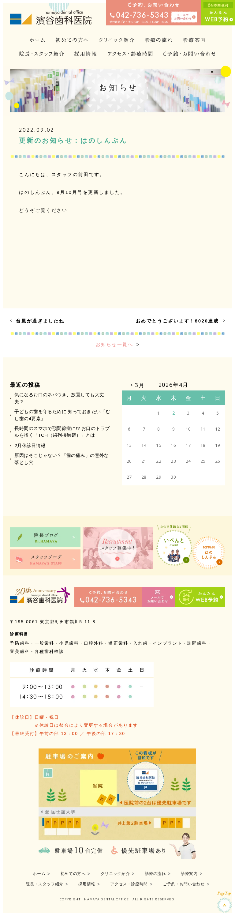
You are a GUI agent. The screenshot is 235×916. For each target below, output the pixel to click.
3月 (140, 385)
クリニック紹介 (115, 874)
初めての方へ (73, 874)
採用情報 (86, 884)
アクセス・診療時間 (129, 884)
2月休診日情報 (29, 445)
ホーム (39, 874)
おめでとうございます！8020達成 (177, 320)
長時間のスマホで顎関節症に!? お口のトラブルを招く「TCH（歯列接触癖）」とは (62, 432)
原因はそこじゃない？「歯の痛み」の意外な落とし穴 (61, 459)
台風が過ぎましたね (40, 320)
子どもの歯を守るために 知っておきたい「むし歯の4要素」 (62, 415)
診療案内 (189, 874)
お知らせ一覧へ (114, 344)
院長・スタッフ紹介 (44, 884)
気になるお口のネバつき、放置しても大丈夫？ (59, 398)
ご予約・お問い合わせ (183, 884)
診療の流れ (155, 874)
